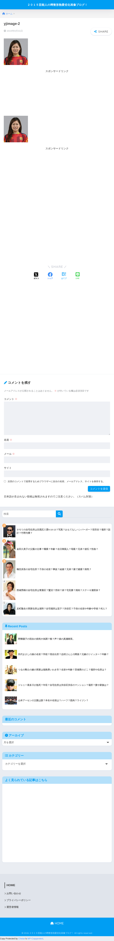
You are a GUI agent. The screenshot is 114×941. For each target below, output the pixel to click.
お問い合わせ (13, 893)
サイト (8, 468)
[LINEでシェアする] (77, 276)
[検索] (59, 514)
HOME (57, 923)
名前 (8, 439)
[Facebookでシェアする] (50, 276)
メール (9, 453)
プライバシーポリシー (18, 900)
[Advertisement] (57, 95)
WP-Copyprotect (35, 939)
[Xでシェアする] (36, 276)
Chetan (21, 939)
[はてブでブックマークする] (64, 276)
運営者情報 (12, 907)
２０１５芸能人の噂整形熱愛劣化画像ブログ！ (57, 4)
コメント (11, 399)
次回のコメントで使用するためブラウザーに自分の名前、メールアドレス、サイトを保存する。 (56, 481)
